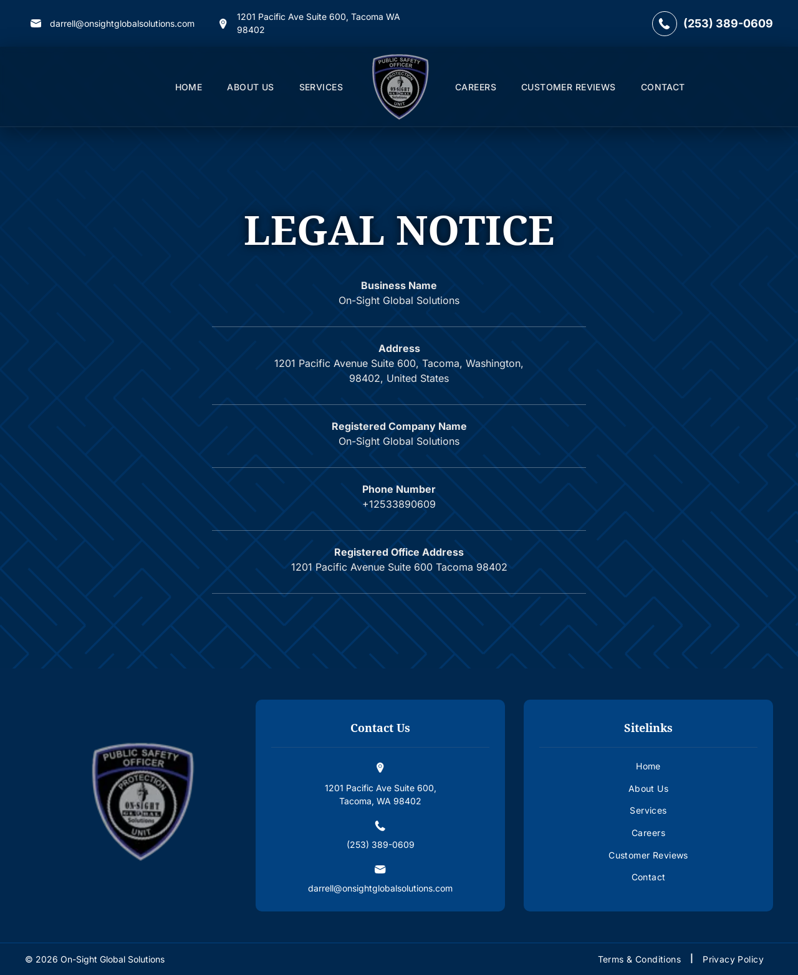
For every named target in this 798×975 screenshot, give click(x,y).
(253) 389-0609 (728, 23)
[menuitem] (189, 87)
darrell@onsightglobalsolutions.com (122, 23)
